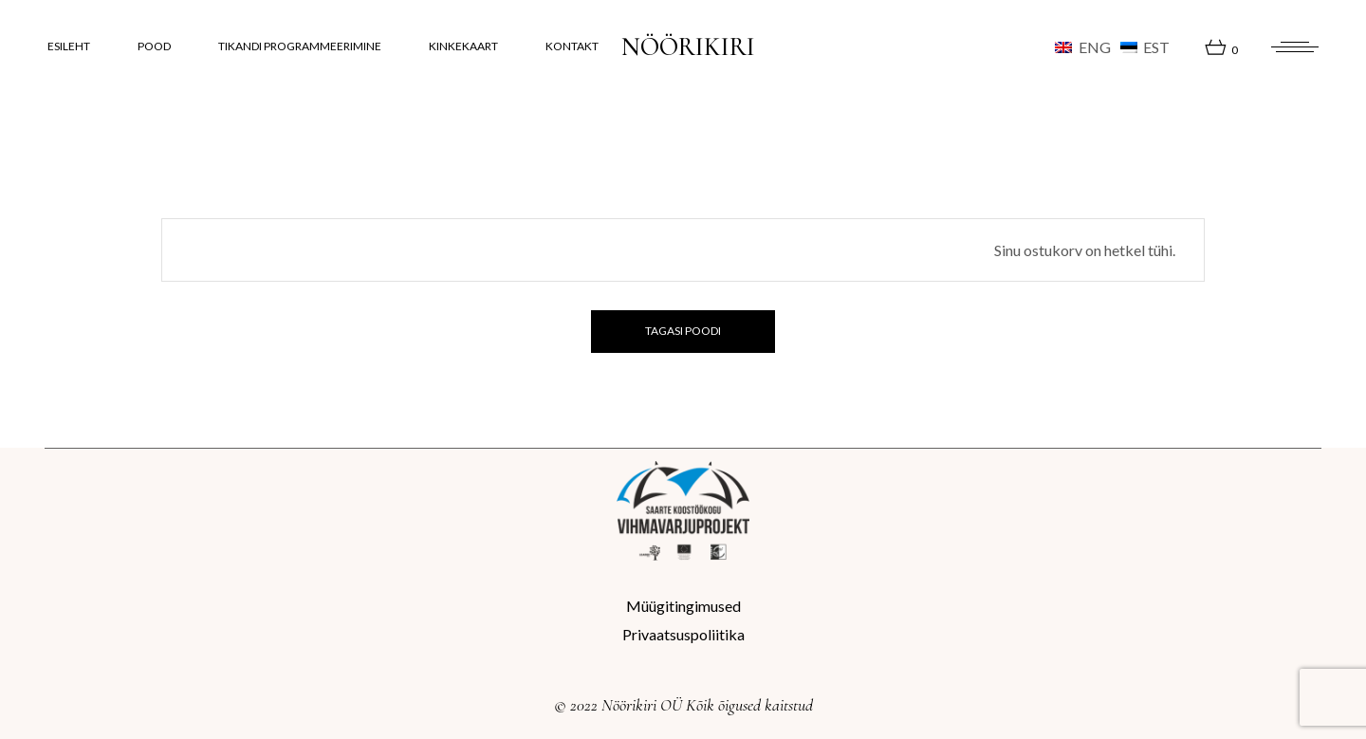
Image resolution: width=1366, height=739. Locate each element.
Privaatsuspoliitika (683, 634)
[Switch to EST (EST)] (1145, 47)
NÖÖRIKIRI (688, 47)
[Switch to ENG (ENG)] (1082, 47)
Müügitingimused (683, 606)
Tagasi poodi (683, 330)
